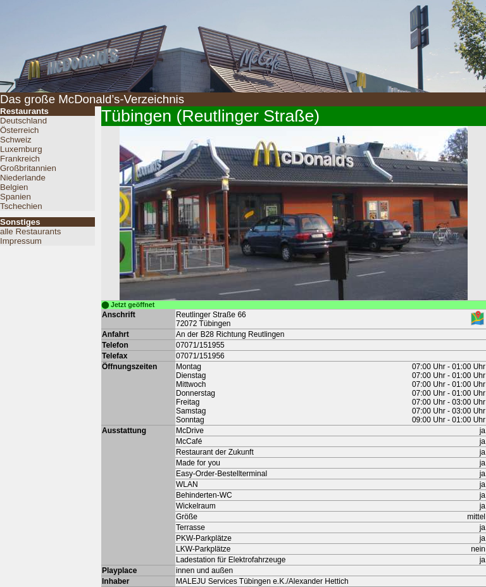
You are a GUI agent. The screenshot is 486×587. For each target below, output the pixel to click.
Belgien (14, 187)
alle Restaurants (30, 231)
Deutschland (23, 120)
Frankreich (20, 158)
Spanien (15, 196)
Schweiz (16, 139)
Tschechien (21, 206)
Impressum (21, 241)
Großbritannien (28, 168)
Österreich (19, 130)
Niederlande (23, 177)
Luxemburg (21, 149)
